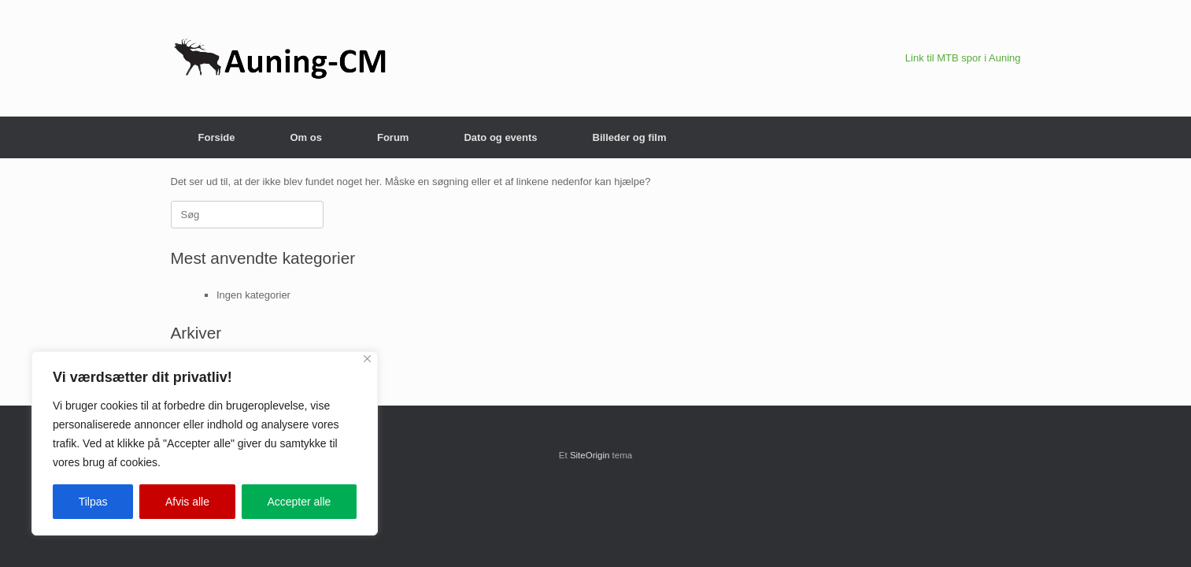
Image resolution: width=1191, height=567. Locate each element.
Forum (393, 137)
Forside (216, 137)
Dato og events (500, 137)
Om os (305, 137)
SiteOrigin (590, 455)
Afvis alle (187, 501)
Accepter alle (299, 501)
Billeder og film (630, 137)
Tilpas (93, 501)
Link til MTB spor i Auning (963, 58)
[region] (204, 443)
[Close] (367, 358)
